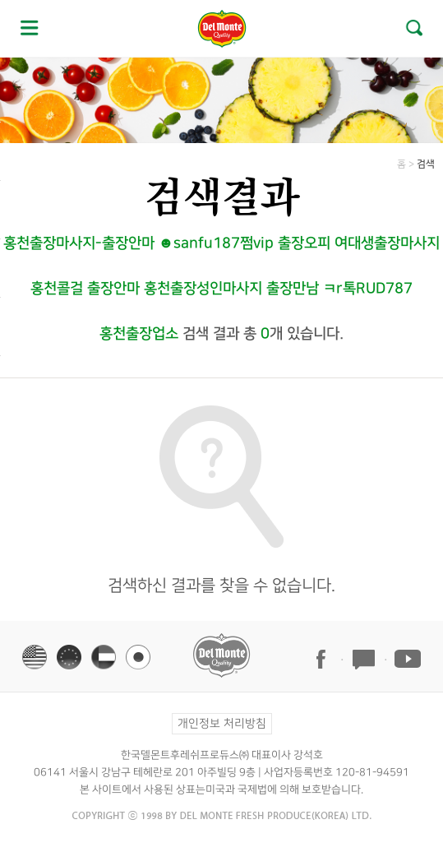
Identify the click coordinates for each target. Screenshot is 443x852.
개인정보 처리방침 (221, 723)
